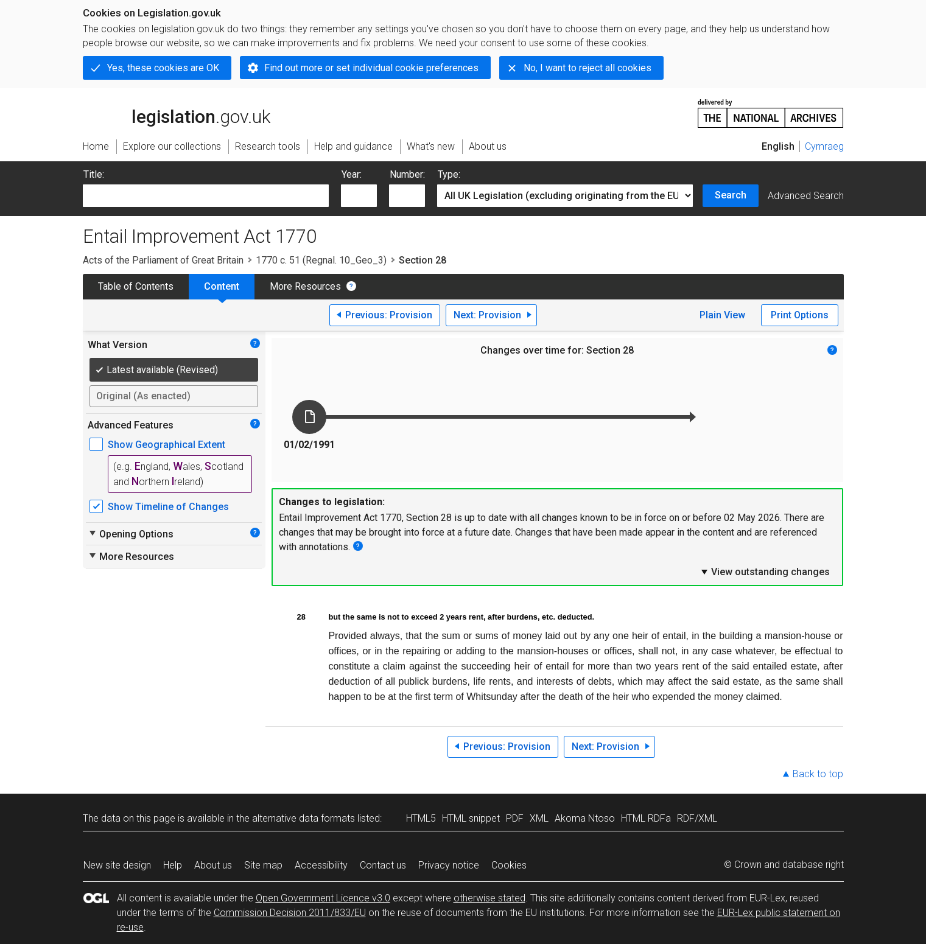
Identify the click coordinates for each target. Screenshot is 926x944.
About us (213, 865)
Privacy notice (448, 865)
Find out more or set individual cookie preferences (371, 68)
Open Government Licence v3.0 (323, 898)
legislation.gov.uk (176, 112)
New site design (117, 865)
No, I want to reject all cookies (587, 68)
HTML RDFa (646, 818)
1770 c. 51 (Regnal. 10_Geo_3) (321, 260)
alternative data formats (303, 818)
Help (172, 865)
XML (539, 818)
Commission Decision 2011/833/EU (290, 912)
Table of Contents (136, 286)
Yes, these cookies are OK (163, 68)
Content (221, 286)
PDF (515, 818)
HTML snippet (471, 818)
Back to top (818, 774)
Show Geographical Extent (166, 444)
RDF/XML (697, 818)
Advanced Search (806, 195)
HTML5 (421, 818)
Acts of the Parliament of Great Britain (163, 260)
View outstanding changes (765, 571)
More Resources (305, 286)
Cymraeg (824, 146)
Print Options (800, 315)
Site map (263, 865)
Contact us (383, 865)
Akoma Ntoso (585, 818)
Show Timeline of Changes (168, 506)
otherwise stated (489, 898)
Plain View (722, 315)
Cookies (509, 865)
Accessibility (321, 865)
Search (730, 195)
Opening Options (131, 534)
